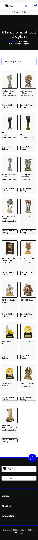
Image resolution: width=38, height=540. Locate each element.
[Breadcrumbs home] (12, 41)
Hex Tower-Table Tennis (10, 218)
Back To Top (31, 458)
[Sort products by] (12, 62)
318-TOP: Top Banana (7, 343)
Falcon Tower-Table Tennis (10, 176)
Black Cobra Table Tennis (10, 134)
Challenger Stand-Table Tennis (28, 176)
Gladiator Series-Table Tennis (10, 92)
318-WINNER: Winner (7, 385)
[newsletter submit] (33, 478)
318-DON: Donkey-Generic (9, 301)
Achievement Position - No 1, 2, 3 (10, 427)
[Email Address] (19, 478)
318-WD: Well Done (27, 342)
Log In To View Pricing (8, 106)
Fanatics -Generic (28, 385)
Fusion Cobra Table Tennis (28, 134)
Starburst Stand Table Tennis (28, 92)
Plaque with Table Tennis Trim (10, 259)
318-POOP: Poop (26, 300)
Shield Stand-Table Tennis (28, 259)
